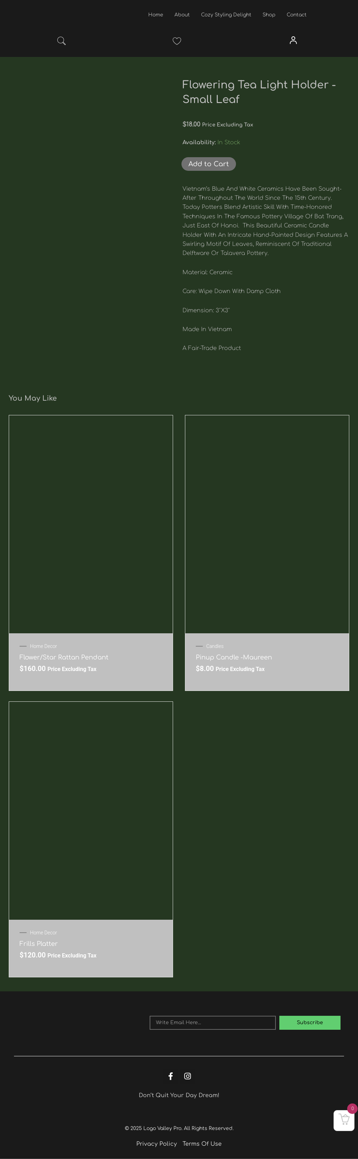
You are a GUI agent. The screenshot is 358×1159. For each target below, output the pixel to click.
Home (155, 14)
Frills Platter (39, 943)
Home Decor (43, 646)
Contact (297, 14)
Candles (215, 646)
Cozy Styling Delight (226, 14)
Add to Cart (208, 164)
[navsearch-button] (62, 42)
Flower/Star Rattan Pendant (64, 657)
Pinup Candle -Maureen (234, 657)
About (182, 14)
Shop (269, 14)
